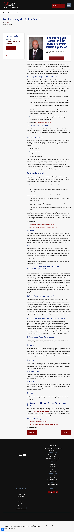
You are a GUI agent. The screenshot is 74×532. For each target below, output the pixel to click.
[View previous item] (6, 55)
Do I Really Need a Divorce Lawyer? (43, 122)
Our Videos (21, 501)
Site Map (32, 517)
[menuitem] (21, 492)
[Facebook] (49, 492)
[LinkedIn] (57, 492)
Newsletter (21, 508)
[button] (2, 529)
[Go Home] (4, 12)
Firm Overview (21, 494)
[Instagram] (54, 492)
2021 (12, 12)
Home (21, 492)
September (18, 12)
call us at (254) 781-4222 (42, 415)
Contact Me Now (56, 58)
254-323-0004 (53, 447)
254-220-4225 (21, 455)
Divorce (35, 427)
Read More (11, 48)
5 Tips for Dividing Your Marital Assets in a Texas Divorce (43, 227)
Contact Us (21, 506)
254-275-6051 (53, 477)
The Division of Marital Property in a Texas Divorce (42, 224)
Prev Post (32, 432)
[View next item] (9, 55)
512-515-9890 (53, 456)
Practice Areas (21, 496)
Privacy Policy (40, 517)
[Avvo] (51, 492)
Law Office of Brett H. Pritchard (41, 411)
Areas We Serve (21, 499)
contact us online (31, 415)
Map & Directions (53, 452)
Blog (8, 12)
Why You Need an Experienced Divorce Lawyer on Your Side (44, 424)
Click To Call (58, 5)
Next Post (66, 432)
